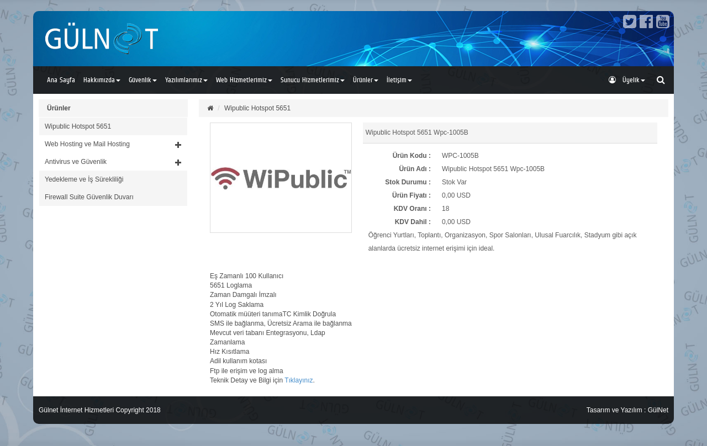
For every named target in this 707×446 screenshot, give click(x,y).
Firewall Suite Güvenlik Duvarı (89, 197)
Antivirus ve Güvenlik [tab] (113, 162)
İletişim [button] (399, 80)
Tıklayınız (298, 380)
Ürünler (59, 108)
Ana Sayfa (61, 80)
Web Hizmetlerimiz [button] (244, 80)
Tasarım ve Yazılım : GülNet (627, 410)
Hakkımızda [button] (101, 80)
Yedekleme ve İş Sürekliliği (84, 179)
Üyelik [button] (627, 80)
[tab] (113, 126)
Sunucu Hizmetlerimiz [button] (313, 80)
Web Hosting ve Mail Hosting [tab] (113, 144)
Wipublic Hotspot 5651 (78, 126)
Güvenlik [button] (143, 80)
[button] (113, 144)
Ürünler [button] (365, 80)
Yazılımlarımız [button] (186, 80)
